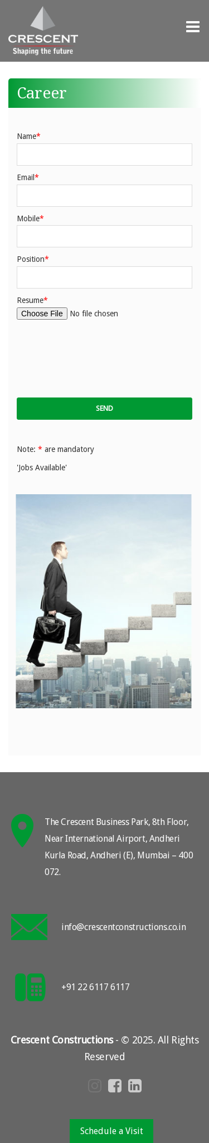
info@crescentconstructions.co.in (123, 927)
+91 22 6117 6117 (95, 987)
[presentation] (102, 359)
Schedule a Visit (111, 1131)
